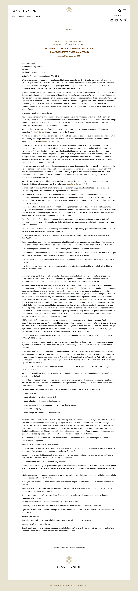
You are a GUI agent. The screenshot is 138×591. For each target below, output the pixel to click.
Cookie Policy (70, 585)
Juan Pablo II (18, 16)
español (118, 16)
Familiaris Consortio (39, 132)
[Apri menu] (124, 11)
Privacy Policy (81, 585)
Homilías (30, 16)
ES (67, 29)
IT (71, 29)
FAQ (50, 585)
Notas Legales (59, 585)
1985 (38, 16)
